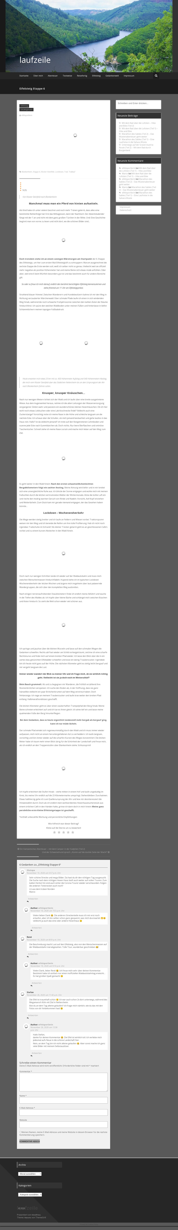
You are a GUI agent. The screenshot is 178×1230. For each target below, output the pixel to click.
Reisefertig (82, 75)
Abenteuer (53, 75)
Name (23, 1099)
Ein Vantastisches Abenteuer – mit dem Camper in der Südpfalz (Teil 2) (51, 849)
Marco (125, 173)
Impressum (129, 75)
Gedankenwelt (112, 75)
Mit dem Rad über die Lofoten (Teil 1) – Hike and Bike (137, 169)
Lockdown (59, 172)
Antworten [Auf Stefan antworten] (33, 1015)
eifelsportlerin (26, 115)
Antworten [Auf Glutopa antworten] (33, 898)
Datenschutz (125, 210)
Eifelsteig (96, 75)
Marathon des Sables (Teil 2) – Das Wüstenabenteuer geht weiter (136, 135)
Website (23, 1124)
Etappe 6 (36, 172)
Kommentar (25, 1071)
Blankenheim (27, 172)
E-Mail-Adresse (27, 1111)
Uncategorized (26, 109)
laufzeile (35, 59)
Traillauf (72, 172)
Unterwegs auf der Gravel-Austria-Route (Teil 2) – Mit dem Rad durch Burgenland (136, 147)
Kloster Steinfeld (47, 172)
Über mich (38, 75)
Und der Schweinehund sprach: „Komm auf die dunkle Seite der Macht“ (76, 852)
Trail (66, 172)
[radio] (54, 832)
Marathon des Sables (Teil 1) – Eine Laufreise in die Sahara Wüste (136, 140)
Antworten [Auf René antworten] (33, 954)
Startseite (23, 75)
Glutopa (31, 870)
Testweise (67, 75)
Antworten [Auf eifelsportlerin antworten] (37, 927)
